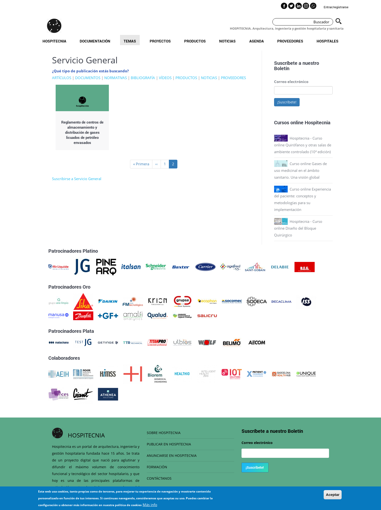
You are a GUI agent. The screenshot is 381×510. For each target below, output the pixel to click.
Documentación (95, 41)
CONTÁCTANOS (159, 478)
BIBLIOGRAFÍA (143, 77)
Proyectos (160, 41)
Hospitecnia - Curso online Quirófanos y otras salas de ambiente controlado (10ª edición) (302, 145)
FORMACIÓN (157, 467)
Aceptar (332, 496)
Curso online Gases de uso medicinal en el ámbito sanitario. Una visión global (300, 170)
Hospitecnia (54, 41)
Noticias (227, 41)
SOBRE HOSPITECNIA (164, 432)
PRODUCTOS (186, 77)
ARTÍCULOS (61, 77)
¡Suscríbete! (286, 102)
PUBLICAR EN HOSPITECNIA (169, 444)
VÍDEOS (165, 77)
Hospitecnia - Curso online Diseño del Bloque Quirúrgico (298, 228)
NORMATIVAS (115, 77)
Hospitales (327, 41)
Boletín (281, 68)
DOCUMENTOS (87, 77)
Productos (195, 41)
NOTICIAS (209, 77)
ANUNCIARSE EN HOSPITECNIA (172, 455)
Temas (130, 41)
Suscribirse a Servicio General (76, 178)
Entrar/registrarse (336, 7)
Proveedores (290, 41)
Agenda (256, 41)
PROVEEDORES (233, 77)
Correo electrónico (291, 81)
